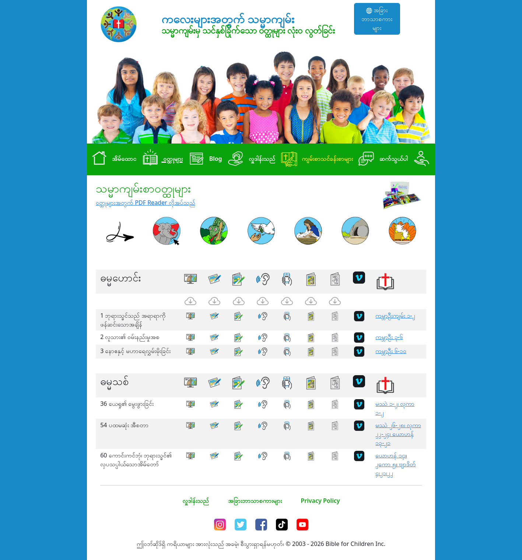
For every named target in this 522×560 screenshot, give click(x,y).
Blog (204, 159)
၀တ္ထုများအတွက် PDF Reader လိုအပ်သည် (145, 202)
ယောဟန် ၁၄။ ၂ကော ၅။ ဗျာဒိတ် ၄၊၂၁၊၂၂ (395, 464)
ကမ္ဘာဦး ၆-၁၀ (390, 351)
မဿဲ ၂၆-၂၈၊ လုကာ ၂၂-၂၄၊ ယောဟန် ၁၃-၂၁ (398, 434)
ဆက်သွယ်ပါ (382, 159)
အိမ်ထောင (112, 159)
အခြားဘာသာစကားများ (376, 19)
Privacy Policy (320, 501)
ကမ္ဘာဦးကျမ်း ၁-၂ (395, 315)
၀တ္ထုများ (160, 159)
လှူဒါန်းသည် (250, 159)
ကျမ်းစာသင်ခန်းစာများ (315, 159)
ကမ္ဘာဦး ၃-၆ (389, 337)
